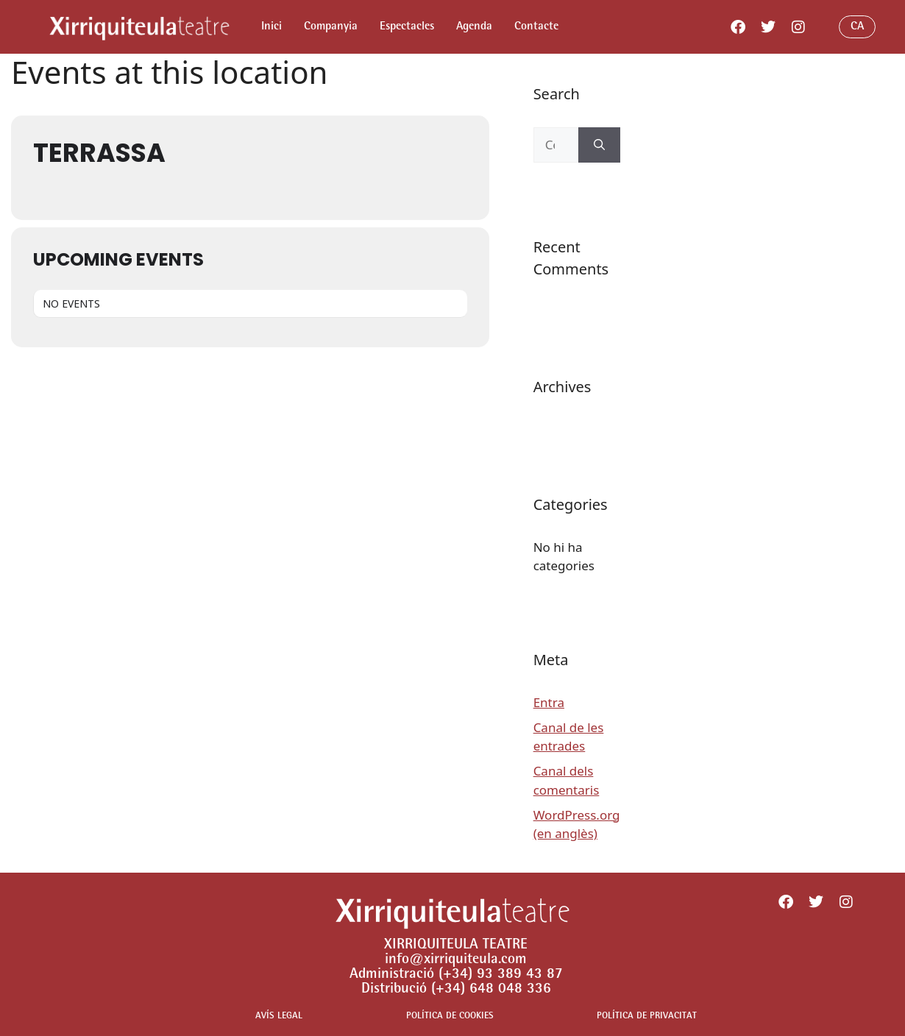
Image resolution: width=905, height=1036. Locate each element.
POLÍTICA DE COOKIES (450, 1016)
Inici (271, 27)
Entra (548, 702)
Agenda (474, 27)
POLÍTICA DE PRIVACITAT (647, 1016)
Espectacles (407, 27)
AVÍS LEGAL (278, 1016)
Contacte (536, 27)
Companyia (331, 27)
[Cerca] (599, 145)
